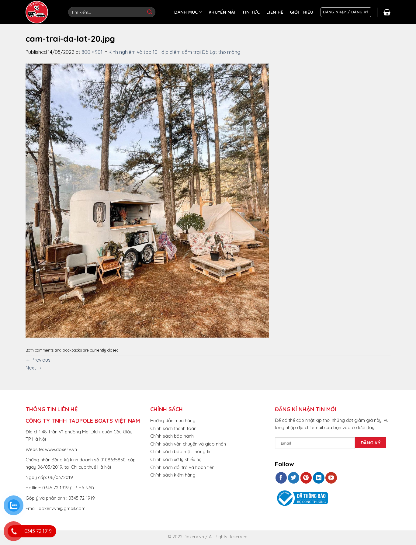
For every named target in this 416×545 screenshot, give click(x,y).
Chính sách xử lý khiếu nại (176, 459)
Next (34, 368)
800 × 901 (91, 52)
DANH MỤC (188, 12)
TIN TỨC (251, 12)
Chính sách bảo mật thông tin (181, 451)
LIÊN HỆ (274, 12)
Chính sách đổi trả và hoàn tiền (182, 467)
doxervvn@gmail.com (62, 508)
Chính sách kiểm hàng (173, 475)
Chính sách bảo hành (172, 436)
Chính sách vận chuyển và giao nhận (188, 444)
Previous (38, 360)
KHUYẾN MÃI (222, 12)
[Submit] (149, 12)
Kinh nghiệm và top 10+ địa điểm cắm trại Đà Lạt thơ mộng (174, 52)
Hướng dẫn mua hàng (173, 420)
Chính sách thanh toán (173, 428)
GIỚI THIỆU (301, 12)
